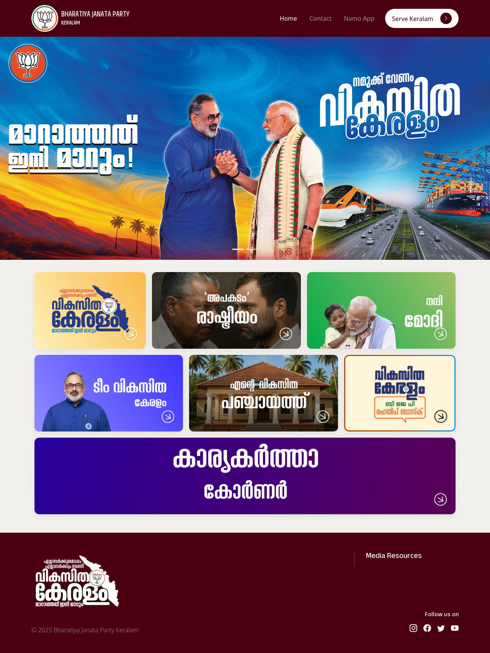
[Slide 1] (238, 249)
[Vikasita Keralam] (90, 310)
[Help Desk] (400, 393)
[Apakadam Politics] (226, 310)
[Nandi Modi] (381, 310)
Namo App (359, 18)
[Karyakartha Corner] (245, 476)
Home (288, 18)
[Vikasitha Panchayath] (263, 393)
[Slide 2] (252, 249)
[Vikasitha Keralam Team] (108, 393)
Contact (320, 18)
